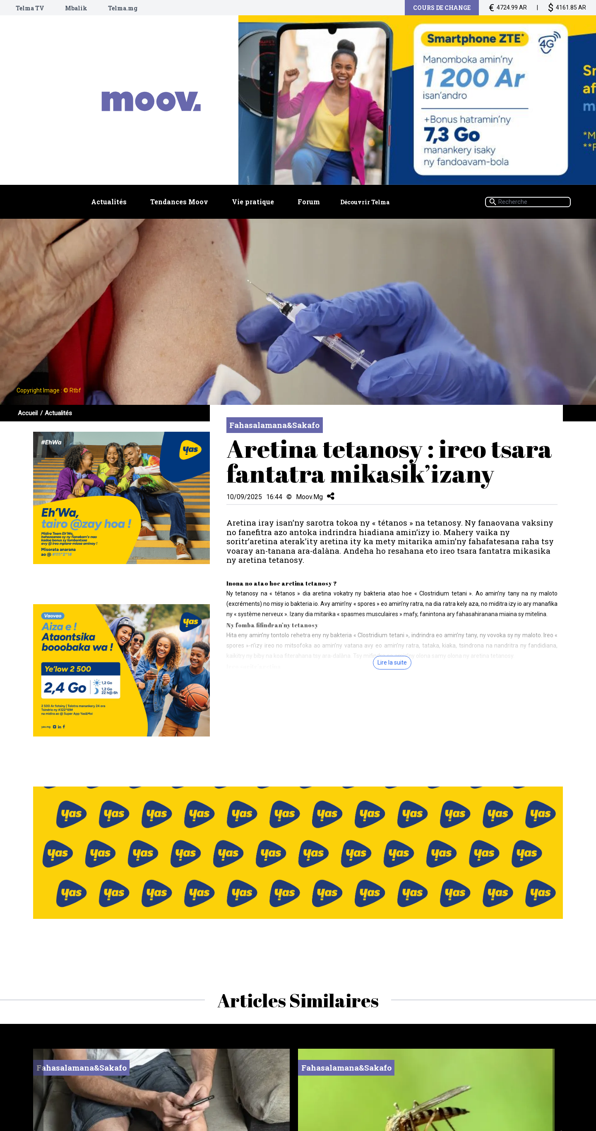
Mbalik (76, 8)
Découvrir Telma (364, 203)
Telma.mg (122, 8)
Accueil (28, 413)
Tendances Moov (179, 203)
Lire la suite (392, 662)
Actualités (109, 203)
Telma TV (30, 8)
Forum (309, 203)
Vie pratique (253, 203)
